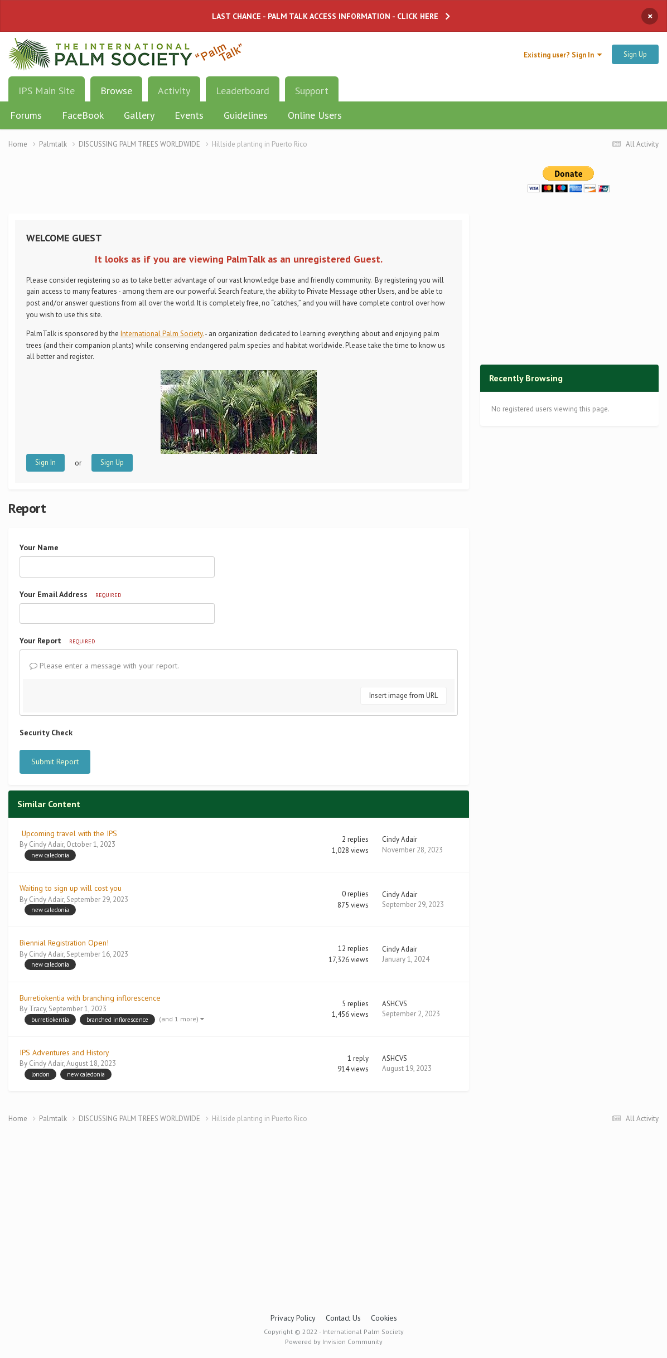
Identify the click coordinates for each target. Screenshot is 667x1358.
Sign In (45, 462)
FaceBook (83, 115)
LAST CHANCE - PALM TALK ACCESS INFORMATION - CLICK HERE (325, 16)
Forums (26, 115)
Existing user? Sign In (563, 55)
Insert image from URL (403, 695)
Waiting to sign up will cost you (71, 888)
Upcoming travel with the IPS (68, 833)
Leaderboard (242, 90)
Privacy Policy (293, 1318)
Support (311, 90)
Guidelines (246, 115)
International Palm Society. (162, 333)
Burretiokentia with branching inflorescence (90, 998)
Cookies (384, 1318)
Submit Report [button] (55, 761)
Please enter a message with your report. (104, 666)
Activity (174, 90)
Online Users (315, 115)
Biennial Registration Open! (64, 943)
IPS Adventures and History (64, 1052)
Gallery (139, 115)
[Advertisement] (238, 188)
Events (189, 115)
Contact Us (343, 1318)
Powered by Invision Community (334, 1341)
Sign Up (635, 54)
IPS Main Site (46, 90)
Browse (116, 94)
